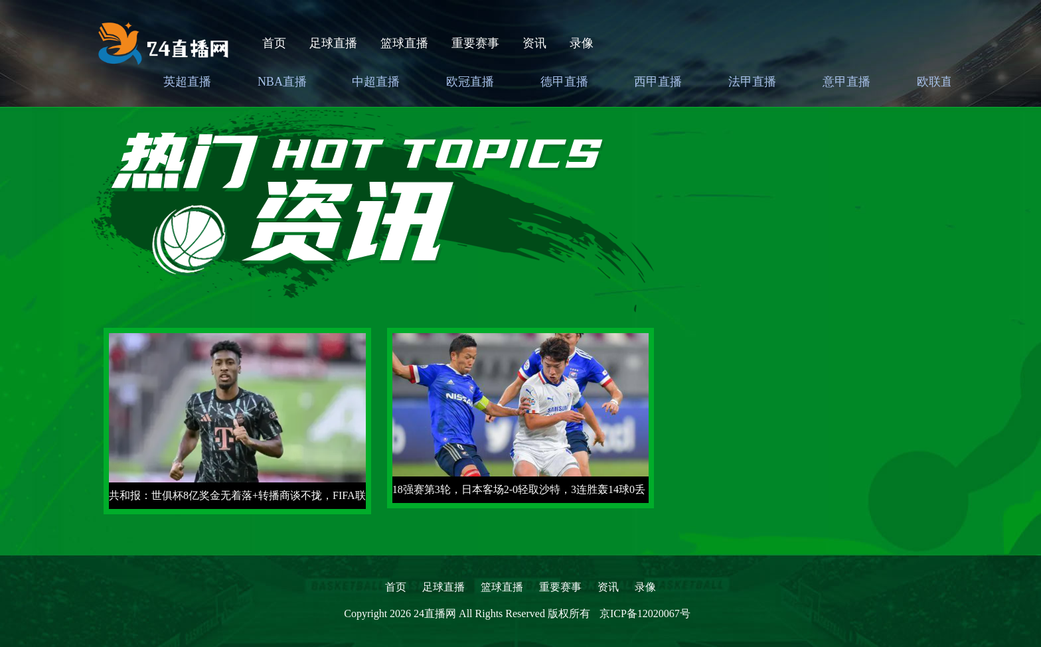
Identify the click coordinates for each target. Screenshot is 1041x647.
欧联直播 (941, 81)
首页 (274, 43)
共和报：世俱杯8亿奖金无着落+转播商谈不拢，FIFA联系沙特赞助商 (237, 499)
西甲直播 (658, 81)
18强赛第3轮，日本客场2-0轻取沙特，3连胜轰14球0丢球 (518, 493)
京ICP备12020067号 (645, 613)
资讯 (534, 43)
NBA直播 (282, 81)
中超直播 (376, 81)
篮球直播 (404, 43)
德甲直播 (564, 81)
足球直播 (333, 43)
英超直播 (187, 81)
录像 (582, 43)
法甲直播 (752, 81)
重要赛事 (475, 43)
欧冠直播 (470, 81)
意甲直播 (846, 81)
